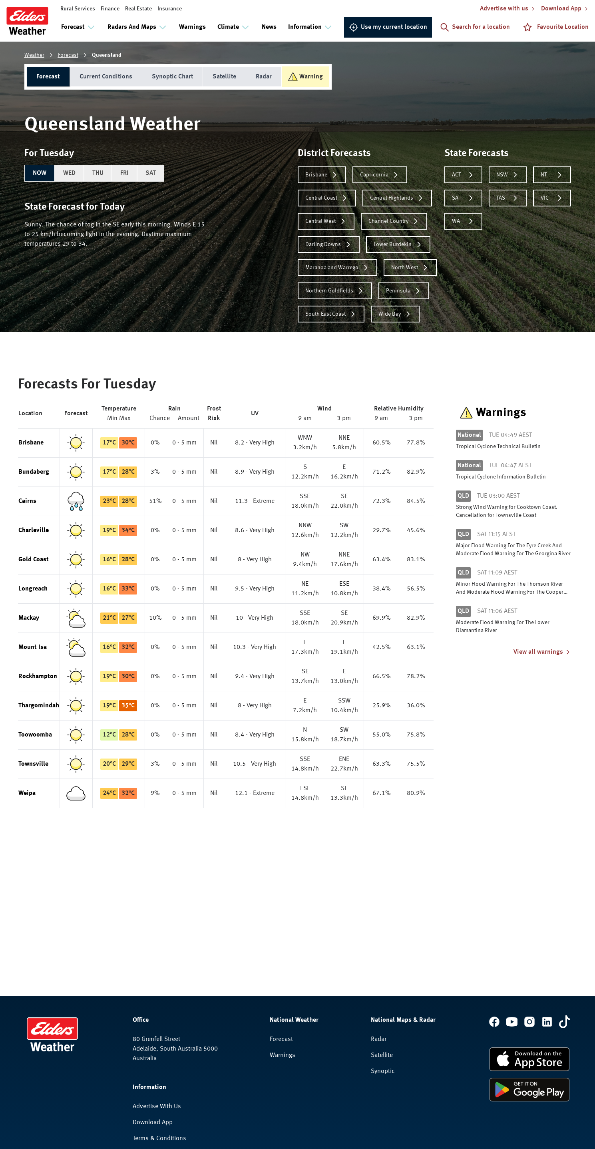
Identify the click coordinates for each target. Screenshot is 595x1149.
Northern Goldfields (334, 291)
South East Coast (331, 314)
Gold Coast (33, 559)
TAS (507, 198)
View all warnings (542, 652)
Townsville (33, 764)
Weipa (27, 793)
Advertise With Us (157, 1006)
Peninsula (404, 291)
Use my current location (388, 27)
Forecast (68, 55)
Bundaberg (33, 472)
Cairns (27, 501)
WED (69, 173)
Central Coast (326, 198)
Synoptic (383, 971)
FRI (124, 173)
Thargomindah (38, 706)
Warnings (192, 27)
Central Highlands (397, 198)
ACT (463, 175)
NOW (39, 173)
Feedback (146, 1070)
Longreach (33, 589)
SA (463, 198)
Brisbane (321, 175)
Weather (34, 55)
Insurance (169, 9)
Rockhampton (37, 676)
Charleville (33, 530)
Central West (326, 221)
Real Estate (138, 9)
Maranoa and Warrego (337, 268)
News (269, 27)
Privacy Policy (151, 1054)
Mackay (28, 618)
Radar (264, 77)
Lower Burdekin (398, 244)
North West (410, 268)
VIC (552, 198)
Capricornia (380, 175)
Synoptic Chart (172, 77)
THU (97, 173)
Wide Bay (395, 314)
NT (552, 175)
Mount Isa (32, 647)
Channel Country (394, 221)
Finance (110, 9)
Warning (305, 77)
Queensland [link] (106, 55)
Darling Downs (328, 244)
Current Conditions (106, 77)
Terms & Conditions (159, 1038)
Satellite (224, 77)
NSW (507, 175)
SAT (150, 173)
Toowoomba (35, 735)
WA (463, 221)
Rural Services (77, 9)
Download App (153, 1022)
